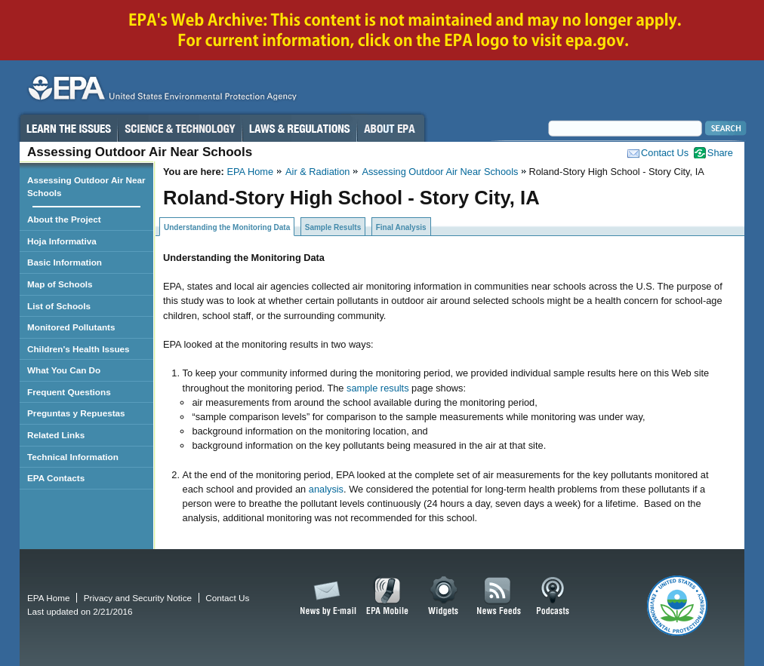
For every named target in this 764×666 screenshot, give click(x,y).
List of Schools (59, 306)
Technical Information (73, 457)
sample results (378, 388)
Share (720, 152)
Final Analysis (401, 227)
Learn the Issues (68, 128)
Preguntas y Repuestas (76, 413)
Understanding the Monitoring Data (227, 227)
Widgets (444, 596)
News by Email (325, 596)
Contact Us (665, 152)
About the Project (64, 219)
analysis (324, 489)
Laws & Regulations (299, 128)
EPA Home (249, 171)
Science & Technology (180, 128)
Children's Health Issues (78, 349)
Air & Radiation (317, 171)
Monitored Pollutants (71, 327)
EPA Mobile (387, 596)
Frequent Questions (69, 392)
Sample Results (333, 227)
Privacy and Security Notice (138, 598)
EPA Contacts (56, 478)
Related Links (56, 435)
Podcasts (552, 596)
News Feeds (499, 596)
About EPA (390, 128)
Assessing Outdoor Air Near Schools (440, 171)
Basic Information (64, 262)
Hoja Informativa (62, 241)
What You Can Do (63, 370)
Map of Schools (60, 284)
